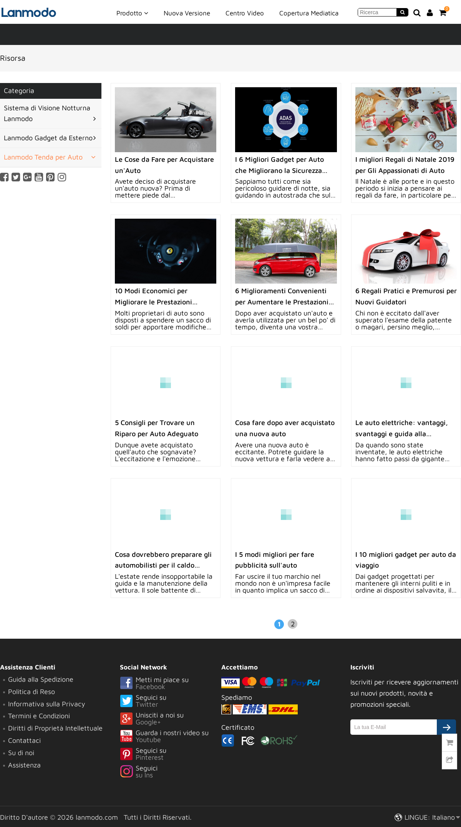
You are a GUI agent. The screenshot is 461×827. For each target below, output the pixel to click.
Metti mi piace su (170, 684)
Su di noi (21, 753)
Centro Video (245, 13)
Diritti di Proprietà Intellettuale (55, 728)
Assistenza (24, 765)
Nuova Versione (187, 13)
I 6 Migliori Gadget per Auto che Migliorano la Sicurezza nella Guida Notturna (279, 170)
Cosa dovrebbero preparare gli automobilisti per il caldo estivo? (163, 565)
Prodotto (132, 13)
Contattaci (24, 740)
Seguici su (170, 701)
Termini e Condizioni (39, 716)
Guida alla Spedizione (40, 679)
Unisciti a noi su (170, 719)
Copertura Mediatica (308, 13)
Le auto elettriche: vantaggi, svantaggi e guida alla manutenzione (401, 433)
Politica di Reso (31, 692)
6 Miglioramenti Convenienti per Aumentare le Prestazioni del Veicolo (281, 302)
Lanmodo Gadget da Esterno (48, 138)
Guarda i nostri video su (170, 737)
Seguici (170, 772)
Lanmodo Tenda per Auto (43, 157)
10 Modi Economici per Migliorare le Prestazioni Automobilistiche (153, 302)
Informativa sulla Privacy (46, 704)
